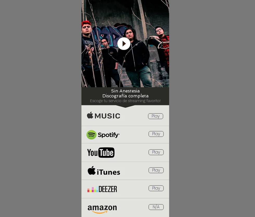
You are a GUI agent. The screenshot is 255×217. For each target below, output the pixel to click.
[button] (156, 207)
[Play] (155, 116)
